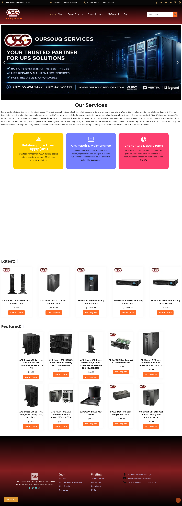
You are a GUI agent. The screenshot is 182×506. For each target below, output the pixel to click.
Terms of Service (97, 478)
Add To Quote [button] (16, 312)
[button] (4, 62)
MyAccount (113, 14)
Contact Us (63, 490)
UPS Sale (62, 478)
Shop (61, 14)
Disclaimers (96, 486)
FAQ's (93, 490)
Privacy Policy (97, 482)
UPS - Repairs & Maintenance (70, 482)
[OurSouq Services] (13, 13)
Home (51, 14)
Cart (126, 14)
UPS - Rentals (64, 486)
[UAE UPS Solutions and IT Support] (34, 476)
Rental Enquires (75, 14)
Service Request (95, 14)
